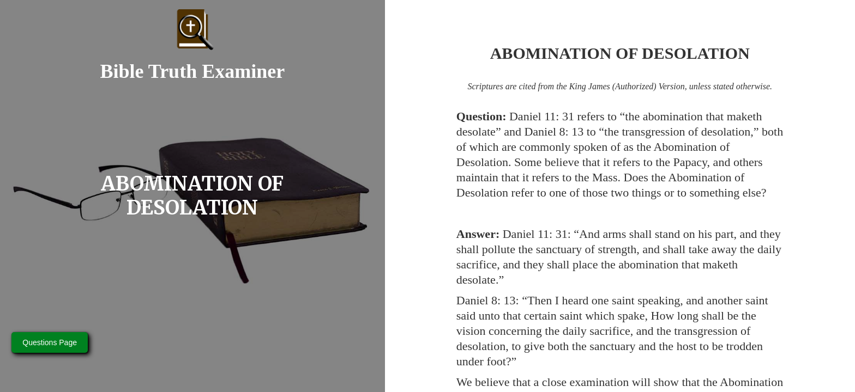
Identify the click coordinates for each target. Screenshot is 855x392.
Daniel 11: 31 (541, 116)
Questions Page (49, 342)
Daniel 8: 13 (553, 131)
